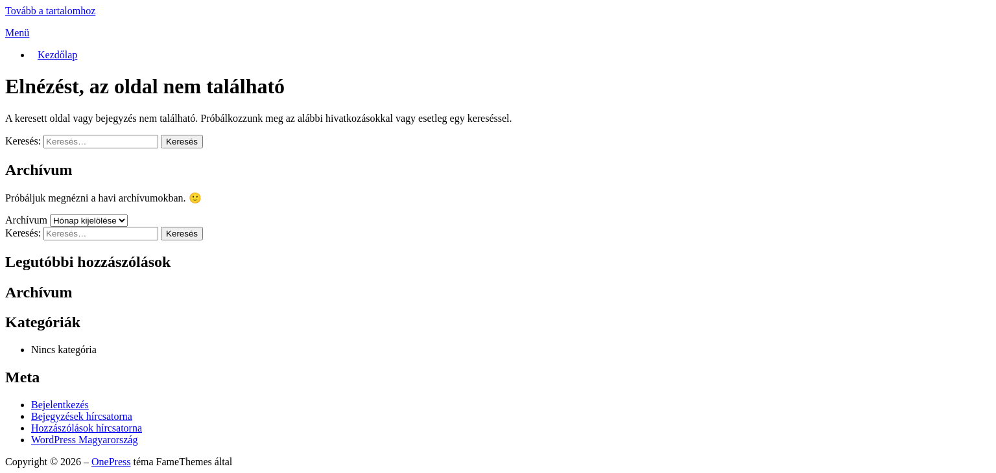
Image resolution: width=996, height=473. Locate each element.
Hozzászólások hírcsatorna (86, 427)
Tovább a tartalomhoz (50, 10)
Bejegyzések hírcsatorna (81, 416)
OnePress (110, 461)
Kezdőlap (57, 54)
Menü (17, 32)
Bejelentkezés (60, 404)
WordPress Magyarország (84, 439)
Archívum (26, 219)
